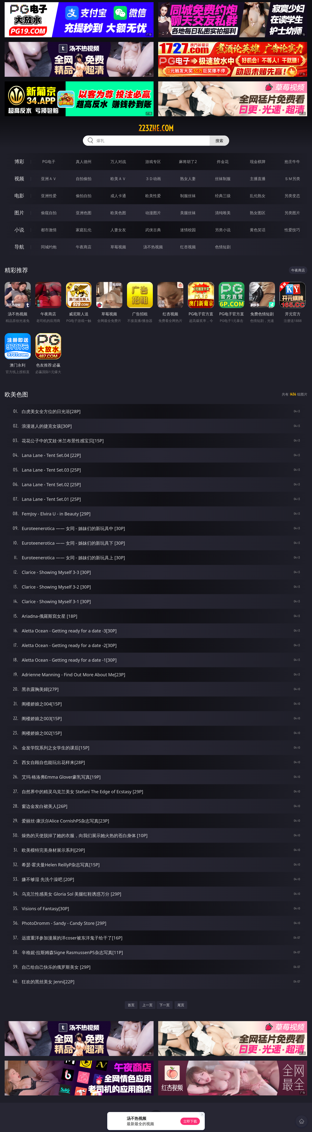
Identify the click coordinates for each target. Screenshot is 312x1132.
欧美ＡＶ (118, 178)
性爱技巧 (292, 229)
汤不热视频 (153, 247)
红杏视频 (188, 247)
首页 (131, 1005)
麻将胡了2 (188, 161)
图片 (19, 212)
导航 (19, 246)
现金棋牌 (257, 161)
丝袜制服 (223, 178)
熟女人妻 (188, 178)
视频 (19, 178)
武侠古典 (153, 229)
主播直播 (257, 178)
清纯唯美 (223, 212)
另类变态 (292, 195)
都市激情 (49, 229)
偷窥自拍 (49, 212)
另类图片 (292, 212)
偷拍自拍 (83, 195)
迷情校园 (188, 229)
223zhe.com (156, 128)
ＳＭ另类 (292, 178)
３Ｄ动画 (153, 178)
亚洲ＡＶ (49, 178)
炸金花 (223, 161)
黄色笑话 (257, 229)
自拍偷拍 (83, 178)
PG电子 (48, 161)
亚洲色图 (83, 212)
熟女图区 (257, 212)
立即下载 (190, 1121)
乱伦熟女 (257, 195)
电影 (19, 195)
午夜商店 (83, 247)
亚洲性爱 (49, 195)
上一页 (147, 1005)
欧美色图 (118, 212)
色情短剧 (223, 247)
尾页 (180, 1005)
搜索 (219, 140)
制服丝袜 (188, 195)
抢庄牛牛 (292, 161)
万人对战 (118, 161)
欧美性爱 (153, 195)
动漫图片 (153, 212)
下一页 (164, 1005)
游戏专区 (153, 161)
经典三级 (223, 195)
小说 (19, 229)
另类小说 (223, 229)
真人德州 (83, 161)
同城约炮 (49, 247)
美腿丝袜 (188, 212)
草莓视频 (118, 247)
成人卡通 (118, 195)
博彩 (19, 161)
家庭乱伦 (83, 229)
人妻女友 (118, 229)
